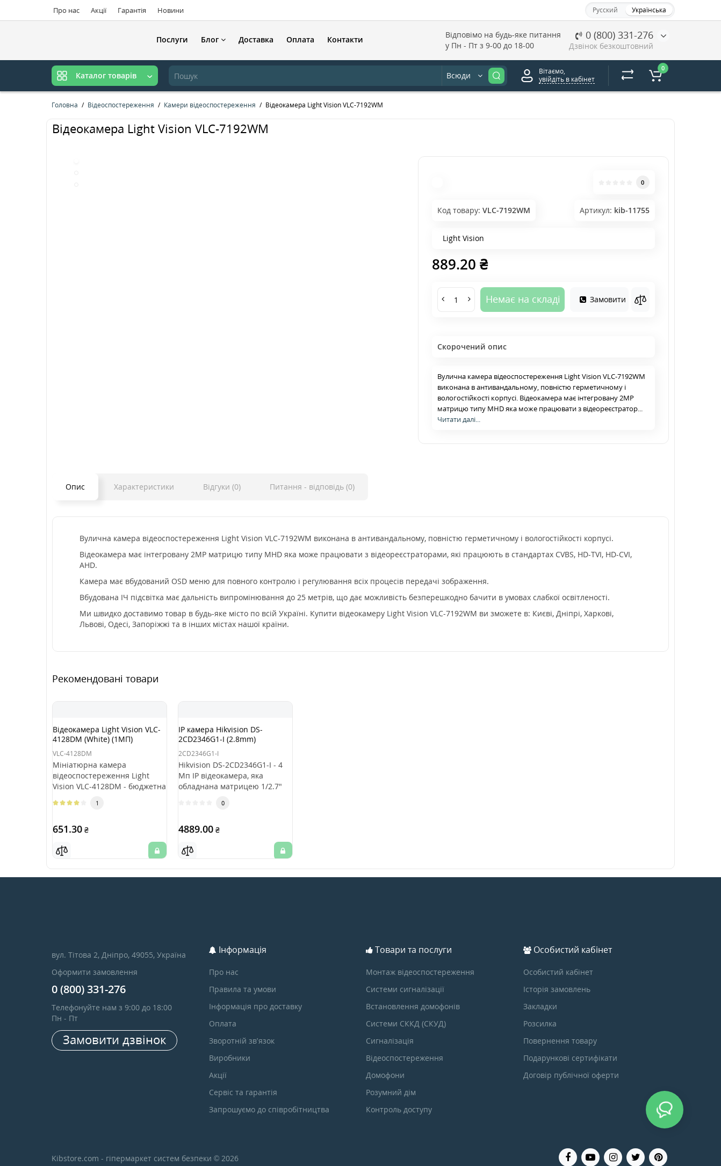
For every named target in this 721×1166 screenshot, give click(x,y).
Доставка (256, 39)
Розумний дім (391, 1079)
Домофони (385, 1061)
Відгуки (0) (222, 487)
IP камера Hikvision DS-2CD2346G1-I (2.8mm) (231, 738)
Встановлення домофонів (413, 993)
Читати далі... (458, 419)
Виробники (229, 1044)
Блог (213, 39)
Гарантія (132, 10)
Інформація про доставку (255, 993)
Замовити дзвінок (114, 1026)
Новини (170, 10)
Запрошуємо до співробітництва (269, 1096)
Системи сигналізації (405, 976)
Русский (605, 9)
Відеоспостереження (404, 1044)
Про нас (66, 10)
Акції (98, 10)
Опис (75, 487)
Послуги (172, 39)
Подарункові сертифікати (570, 1044)
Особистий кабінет (558, 958)
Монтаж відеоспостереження (420, 958)
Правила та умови (242, 976)
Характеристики (144, 487)
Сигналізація (390, 1027)
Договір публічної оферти (571, 1061)
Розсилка (540, 1010)
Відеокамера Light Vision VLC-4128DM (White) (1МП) (108, 742)
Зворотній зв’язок (242, 1027)
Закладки (540, 993)
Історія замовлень (556, 976)
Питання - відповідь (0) (312, 487)
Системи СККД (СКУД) (406, 1010)
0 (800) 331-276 (614, 34)
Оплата (300, 39)
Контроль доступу (399, 1096)
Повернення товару (560, 1027)
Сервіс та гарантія (243, 1079)
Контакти (345, 39)
